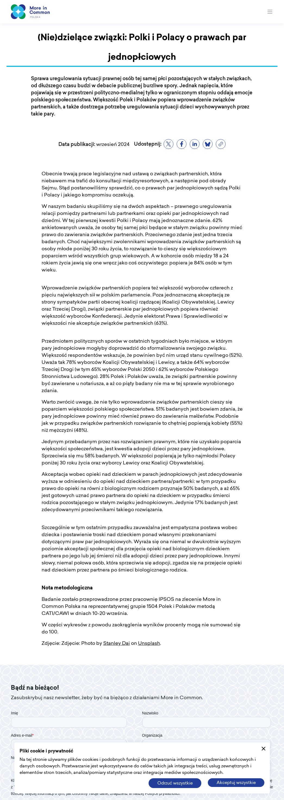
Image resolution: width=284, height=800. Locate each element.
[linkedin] (194, 144)
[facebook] (181, 144)
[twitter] (168, 144)
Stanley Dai (116, 643)
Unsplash (149, 643)
